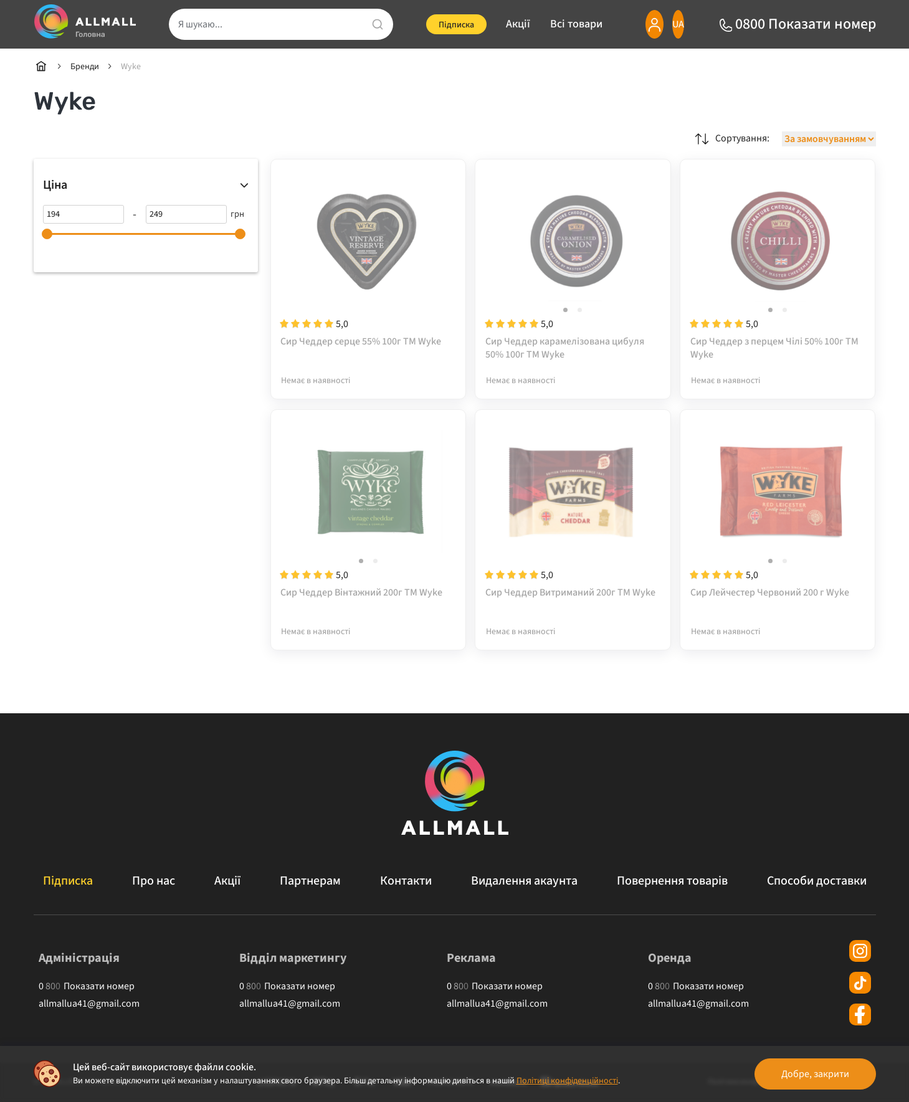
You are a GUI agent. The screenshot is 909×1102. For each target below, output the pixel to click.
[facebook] (860, 1014)
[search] (274, 24)
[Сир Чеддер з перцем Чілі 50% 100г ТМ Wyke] (777, 265)
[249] (186, 214)
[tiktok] (860, 983)
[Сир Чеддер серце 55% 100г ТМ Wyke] (368, 265)
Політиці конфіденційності (567, 1081)
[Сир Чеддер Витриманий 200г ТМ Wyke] (572, 516)
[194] (83, 214)
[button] (565, 310)
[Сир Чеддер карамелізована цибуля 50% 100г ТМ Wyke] (572, 265)
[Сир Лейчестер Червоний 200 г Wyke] (777, 516)
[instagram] (860, 951)
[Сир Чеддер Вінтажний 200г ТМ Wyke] (368, 516)
